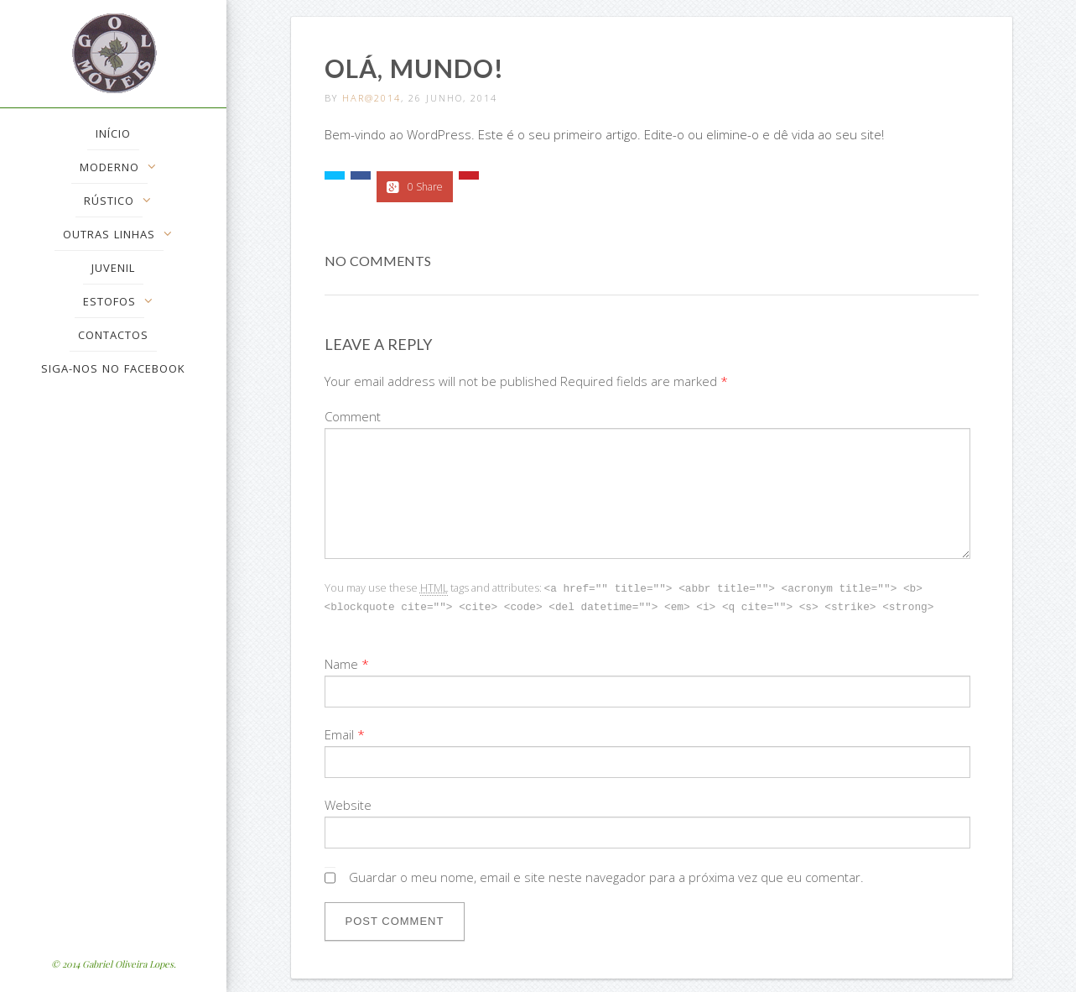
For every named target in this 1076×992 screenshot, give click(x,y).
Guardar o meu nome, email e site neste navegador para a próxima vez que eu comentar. (606, 875)
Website (348, 803)
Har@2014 (371, 97)
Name (341, 662)
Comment (353, 416)
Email (339, 732)
